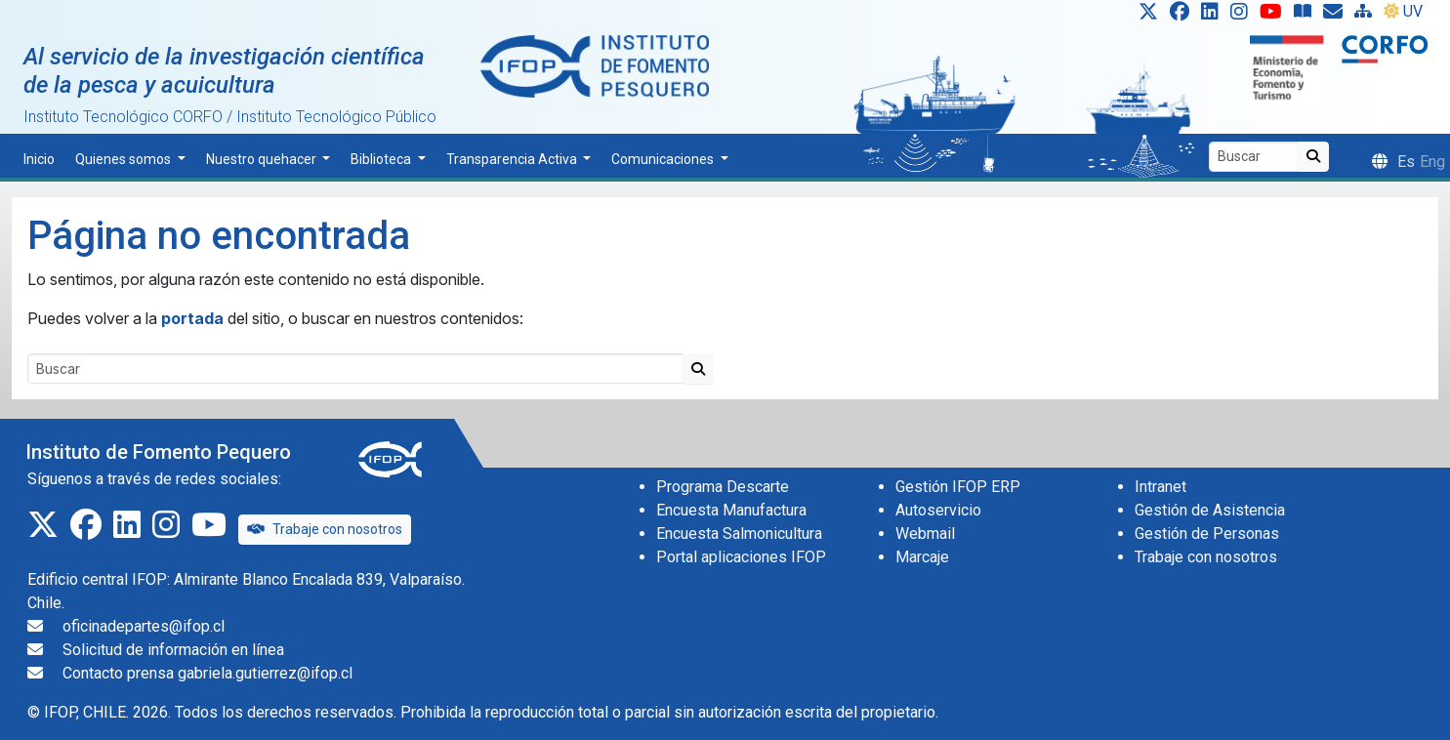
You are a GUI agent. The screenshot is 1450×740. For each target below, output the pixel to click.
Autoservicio (938, 510)
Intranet (1160, 486)
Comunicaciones (664, 159)
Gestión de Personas (1207, 533)
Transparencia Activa (513, 159)
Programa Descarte (722, 486)
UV (1403, 11)
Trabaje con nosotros (324, 529)
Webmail (925, 533)
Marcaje (922, 557)
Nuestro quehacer (262, 159)
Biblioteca (382, 159)
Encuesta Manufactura (731, 510)
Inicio (39, 159)
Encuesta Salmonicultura (739, 533)
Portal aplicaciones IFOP (741, 557)
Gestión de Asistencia (1210, 510)
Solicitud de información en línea (173, 649)
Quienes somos (124, 159)
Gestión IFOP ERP (957, 486)
